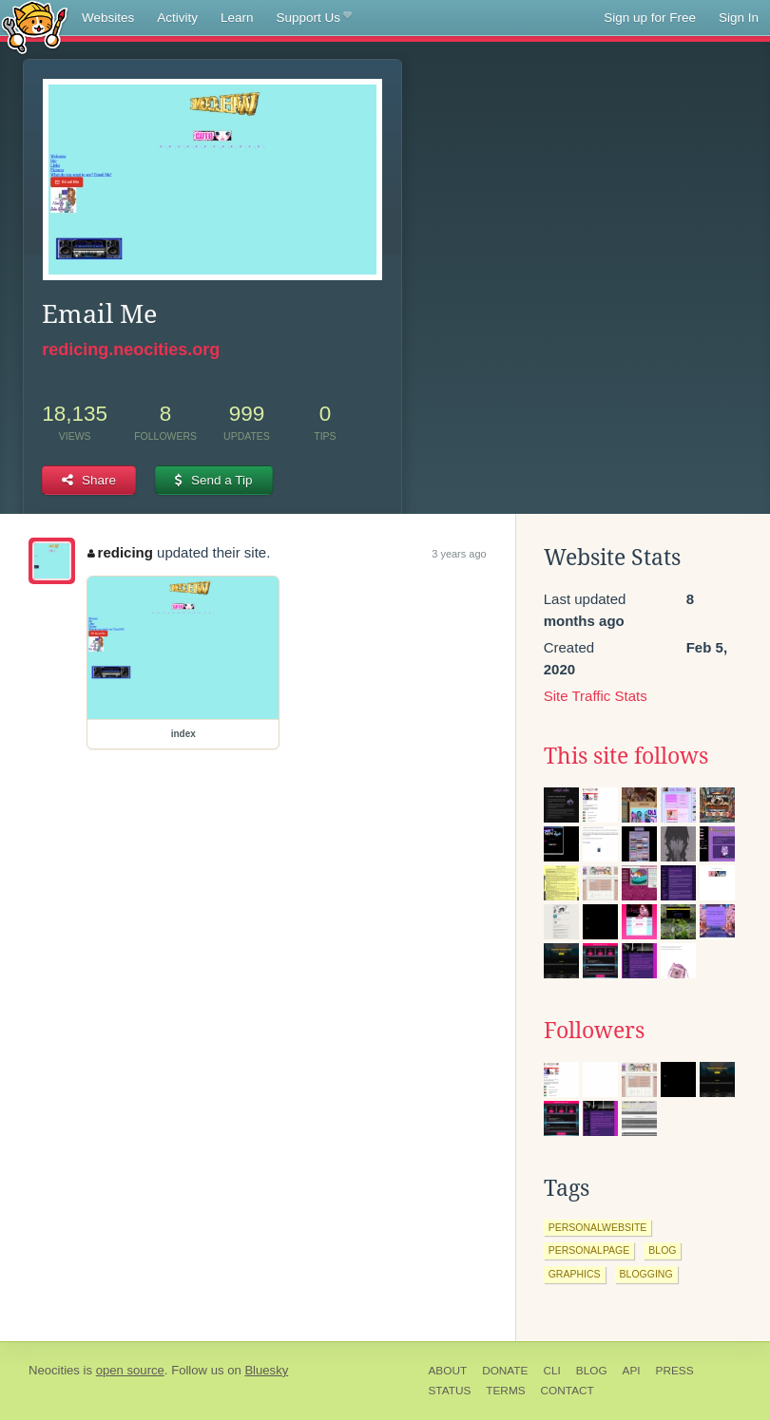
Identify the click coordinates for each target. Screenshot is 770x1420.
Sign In (739, 17)
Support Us (314, 18)
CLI (551, 1370)
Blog (591, 1370)
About (448, 1370)
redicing (120, 552)
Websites (108, 17)
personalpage (589, 1250)
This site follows (626, 756)
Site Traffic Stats (595, 696)
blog (662, 1250)
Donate (505, 1370)
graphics (575, 1273)
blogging (646, 1273)
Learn (237, 17)
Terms (505, 1390)
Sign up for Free (650, 17)
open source (130, 1370)
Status (450, 1390)
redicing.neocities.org (131, 349)
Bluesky (266, 1370)
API (632, 1370)
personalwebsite (598, 1227)
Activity (177, 17)
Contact (567, 1390)
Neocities (54, 1370)
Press (675, 1370)
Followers (594, 1030)
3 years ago (459, 553)
